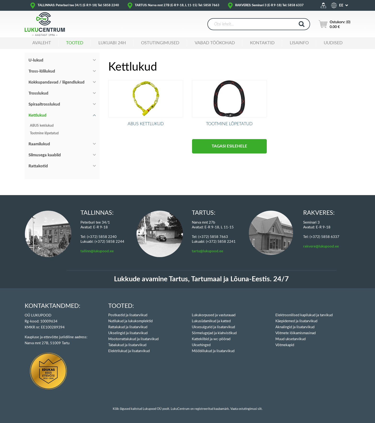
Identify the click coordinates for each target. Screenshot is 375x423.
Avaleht (41, 43)
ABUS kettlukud (42, 125)
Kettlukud (37, 115)
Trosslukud (38, 93)
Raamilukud (39, 144)
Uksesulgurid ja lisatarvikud (213, 327)
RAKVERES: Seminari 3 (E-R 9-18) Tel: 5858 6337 (269, 5)
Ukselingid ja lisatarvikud (128, 333)
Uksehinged (201, 345)
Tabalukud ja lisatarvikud (127, 345)
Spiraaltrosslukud (44, 104)
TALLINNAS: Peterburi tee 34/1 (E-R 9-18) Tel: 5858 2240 (78, 5)
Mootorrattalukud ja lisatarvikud (133, 339)
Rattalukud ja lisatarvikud (127, 327)
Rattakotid (38, 166)
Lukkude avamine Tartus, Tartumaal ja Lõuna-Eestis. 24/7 (201, 279)
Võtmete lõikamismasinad (295, 333)
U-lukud (35, 60)
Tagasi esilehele (229, 154)
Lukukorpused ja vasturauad (213, 315)
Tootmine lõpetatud (44, 133)
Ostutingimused (160, 43)
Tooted (74, 43)
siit (260, 409)
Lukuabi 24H (112, 43)
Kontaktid (262, 43)
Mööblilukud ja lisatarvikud (213, 351)
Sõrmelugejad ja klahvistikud (214, 333)
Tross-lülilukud (41, 71)
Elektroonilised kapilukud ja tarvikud (304, 315)
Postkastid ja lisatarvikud (127, 315)
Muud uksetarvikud (290, 339)
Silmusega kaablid (44, 155)
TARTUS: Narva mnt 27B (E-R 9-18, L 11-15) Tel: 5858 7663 (177, 5)
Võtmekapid (284, 345)
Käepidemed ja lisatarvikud (296, 321)
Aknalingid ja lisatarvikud (294, 327)
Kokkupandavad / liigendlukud (56, 82)
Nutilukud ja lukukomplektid (130, 321)
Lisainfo (299, 43)
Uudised (333, 43)
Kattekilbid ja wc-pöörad (211, 339)
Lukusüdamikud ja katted (211, 321)
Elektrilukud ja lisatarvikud (129, 351)
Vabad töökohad (215, 43)
